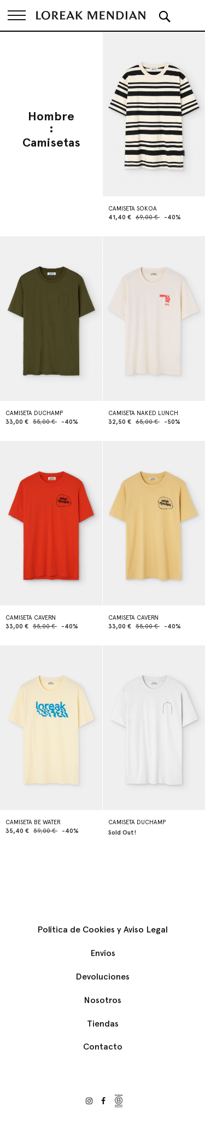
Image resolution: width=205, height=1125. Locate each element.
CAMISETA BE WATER (33, 822)
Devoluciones (102, 976)
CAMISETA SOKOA (132, 208)
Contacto (102, 1046)
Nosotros (102, 1000)
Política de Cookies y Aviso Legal (102, 929)
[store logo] (90, 15)
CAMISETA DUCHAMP (34, 413)
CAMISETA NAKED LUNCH (143, 413)
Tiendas (103, 1023)
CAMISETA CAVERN (30, 617)
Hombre (51, 116)
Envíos (102, 953)
